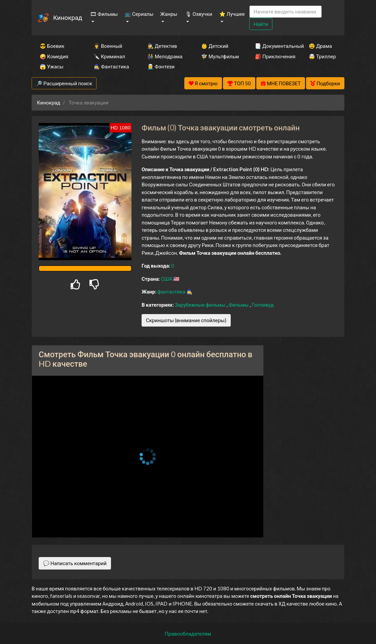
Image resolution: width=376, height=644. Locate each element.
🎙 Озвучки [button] (198, 14)
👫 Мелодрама (165, 56)
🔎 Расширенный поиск (64, 83)
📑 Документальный (273, 46)
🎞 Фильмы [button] (104, 14)
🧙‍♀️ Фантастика (111, 66)
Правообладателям (188, 634)
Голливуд (263, 305)
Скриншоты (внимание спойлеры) (186, 320)
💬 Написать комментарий (75, 563)
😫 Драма (320, 46)
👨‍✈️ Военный (107, 46)
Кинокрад (67, 17)
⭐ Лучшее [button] (232, 14)
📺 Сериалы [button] (139, 14)
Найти (261, 24)
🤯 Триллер (322, 56)
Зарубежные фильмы (201, 305)
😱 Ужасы (52, 66)
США (167, 279)
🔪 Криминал (109, 56)
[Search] (285, 11)
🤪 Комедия (54, 56)
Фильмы (239, 305)
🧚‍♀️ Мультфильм (219, 56)
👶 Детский (214, 46)
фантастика (171, 291)
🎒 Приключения (273, 56)
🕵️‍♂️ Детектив (162, 46)
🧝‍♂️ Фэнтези (161, 66)
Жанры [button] (169, 14)
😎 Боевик (52, 46)
